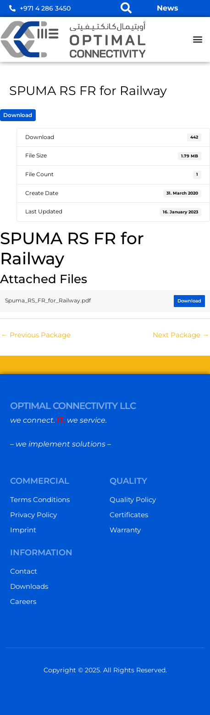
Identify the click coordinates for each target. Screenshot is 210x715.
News (167, 8)
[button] (197, 39)
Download (17, 115)
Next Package (181, 335)
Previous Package (36, 335)
